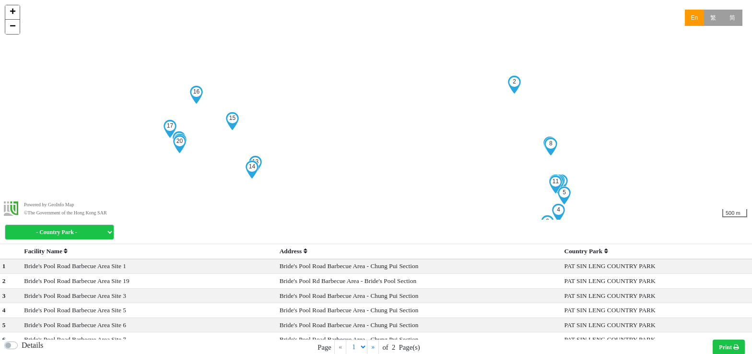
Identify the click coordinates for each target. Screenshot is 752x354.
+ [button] (13, 12)
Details (32, 345)
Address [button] (293, 251)
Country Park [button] (586, 251)
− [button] (13, 27)
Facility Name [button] (46, 251)
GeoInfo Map (61, 204)
